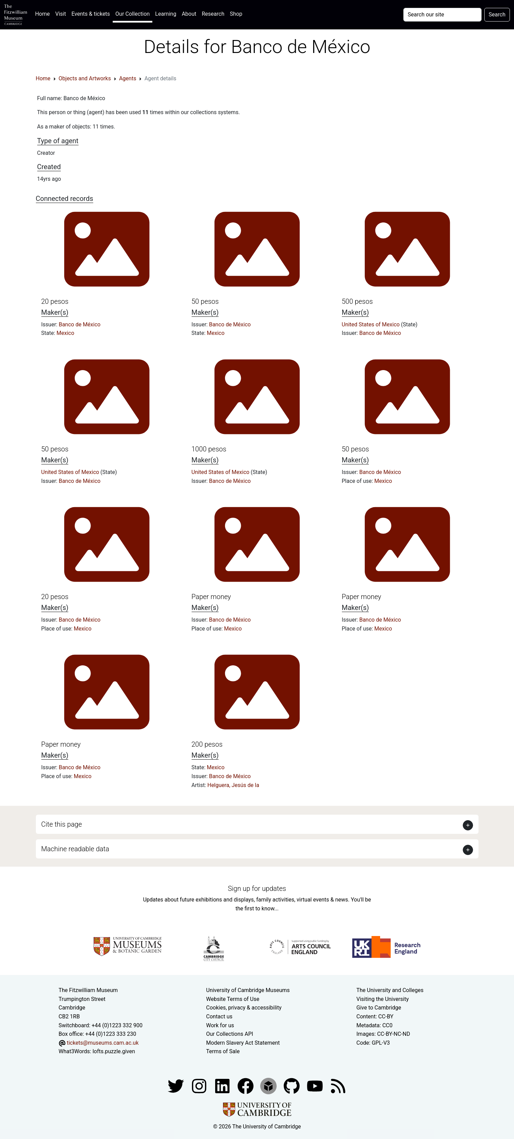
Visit (60, 14)
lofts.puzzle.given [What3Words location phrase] (114, 1051)
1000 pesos (209, 449)
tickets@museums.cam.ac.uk (102, 1043)
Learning (165, 14)
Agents (127, 78)
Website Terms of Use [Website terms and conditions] (233, 999)
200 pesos (207, 744)
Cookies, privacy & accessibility (244, 1007)
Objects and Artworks (85, 78)
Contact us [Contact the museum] (219, 1016)
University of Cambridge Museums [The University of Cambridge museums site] (248, 990)
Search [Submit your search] (497, 14)
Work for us (220, 1025)
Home (44, 13)
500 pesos (357, 301)
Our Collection (132, 14)
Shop (236, 14)
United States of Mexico (371, 324)
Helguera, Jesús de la (233, 785)
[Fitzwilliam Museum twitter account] (176, 1085)
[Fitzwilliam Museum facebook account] (223, 1085)
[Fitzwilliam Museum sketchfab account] (269, 1085)
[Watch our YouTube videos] (315, 1085)
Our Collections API (229, 1034)
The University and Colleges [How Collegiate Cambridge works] (390, 990)
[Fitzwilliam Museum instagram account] (199, 1085)
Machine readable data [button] (75, 849)
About (189, 14)
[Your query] (442, 15)
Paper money (211, 597)
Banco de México (79, 324)
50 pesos (205, 301)
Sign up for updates (257, 888)
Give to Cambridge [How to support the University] (379, 1007)
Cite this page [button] (61, 824)
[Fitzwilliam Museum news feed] (338, 1085)
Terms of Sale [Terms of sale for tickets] (223, 1051)
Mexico (65, 333)
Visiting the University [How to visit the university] (383, 999)
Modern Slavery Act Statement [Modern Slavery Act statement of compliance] (243, 1043)
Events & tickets (90, 14)
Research (213, 14)
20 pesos (55, 301)
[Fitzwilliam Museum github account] (292, 1085)
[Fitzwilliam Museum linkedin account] (246, 1085)
